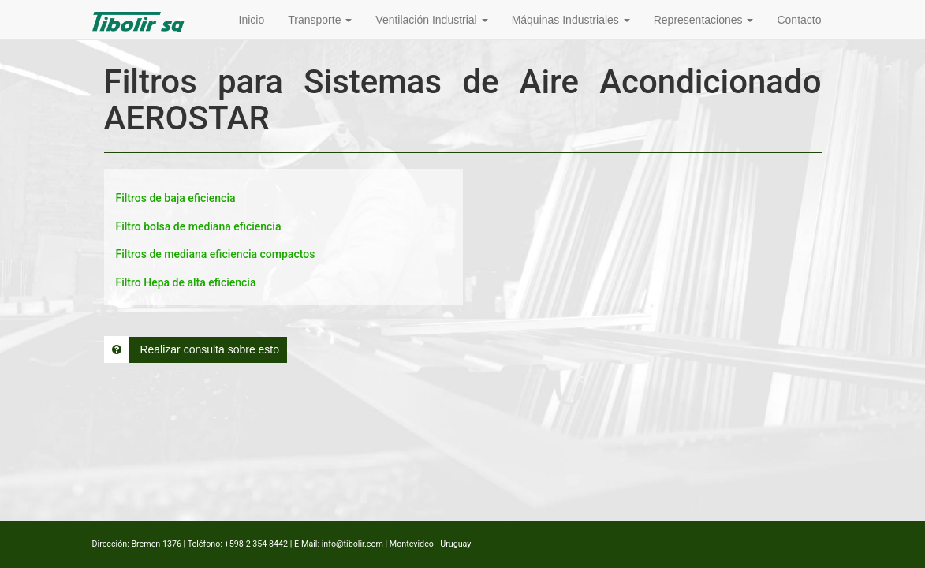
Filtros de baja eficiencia (176, 198)
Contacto (799, 19)
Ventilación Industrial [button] (431, 19)
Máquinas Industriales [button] (571, 19)
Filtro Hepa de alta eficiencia (186, 282)
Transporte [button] (320, 19)
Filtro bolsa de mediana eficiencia (199, 226)
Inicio (252, 19)
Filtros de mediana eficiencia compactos (215, 254)
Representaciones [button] (704, 19)
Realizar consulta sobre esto (192, 350)
